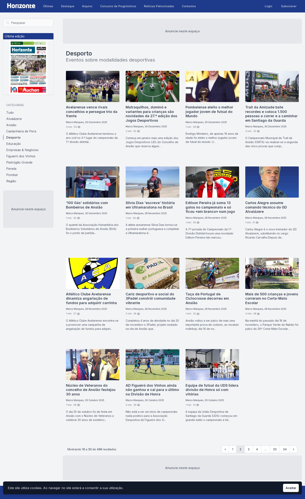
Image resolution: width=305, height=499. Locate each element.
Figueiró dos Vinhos (20, 156)
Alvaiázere (14, 119)
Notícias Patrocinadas (159, 6)
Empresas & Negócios (22, 150)
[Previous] (225, 449)
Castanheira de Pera (21, 131)
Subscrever (288, 6)
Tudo (10, 112)
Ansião (11, 125)
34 (285, 449)
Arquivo (87, 6)
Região (11, 181)
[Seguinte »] (293, 449)
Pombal (12, 175)
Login (268, 6)
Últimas (48, 6)
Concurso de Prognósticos (118, 6)
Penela (11, 169)
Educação (13, 144)
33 (275, 449)
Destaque (67, 6)
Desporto (13, 137)
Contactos (189, 6)
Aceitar (291, 488)
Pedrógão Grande (19, 162)
